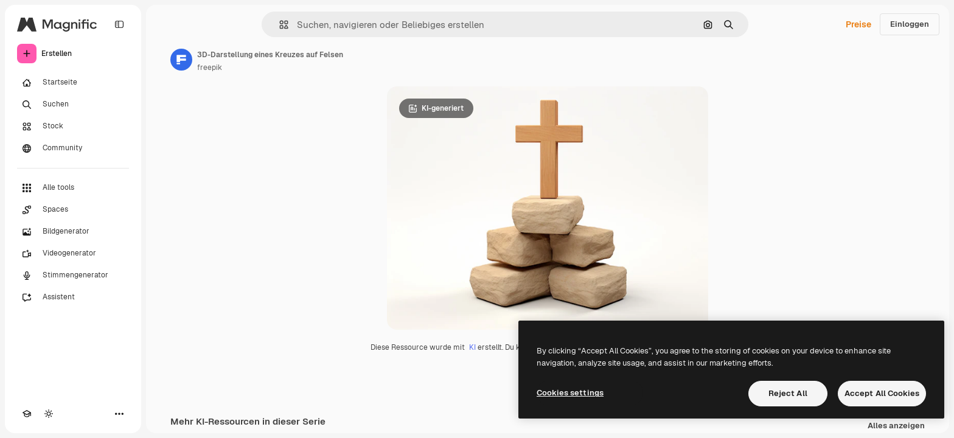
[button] (279, 24)
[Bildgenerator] (73, 232)
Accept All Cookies (881, 393)
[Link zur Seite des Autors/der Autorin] (181, 60)
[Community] (73, 148)
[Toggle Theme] (48, 413)
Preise (858, 24)
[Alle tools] (73, 188)
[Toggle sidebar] (119, 24)
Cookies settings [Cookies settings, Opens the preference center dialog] (570, 393)
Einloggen (909, 24)
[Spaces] (73, 210)
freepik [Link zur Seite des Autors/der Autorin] (209, 67)
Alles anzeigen (896, 426)
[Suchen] (73, 104)
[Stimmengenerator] (73, 275)
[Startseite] (73, 82)
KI (472, 347)
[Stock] (73, 126)
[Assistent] (73, 297)
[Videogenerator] (73, 253)
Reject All (787, 393)
